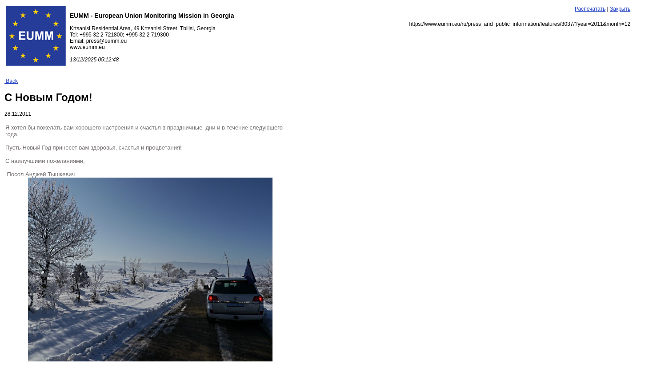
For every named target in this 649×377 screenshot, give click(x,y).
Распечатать (590, 9)
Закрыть (620, 9)
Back (11, 81)
